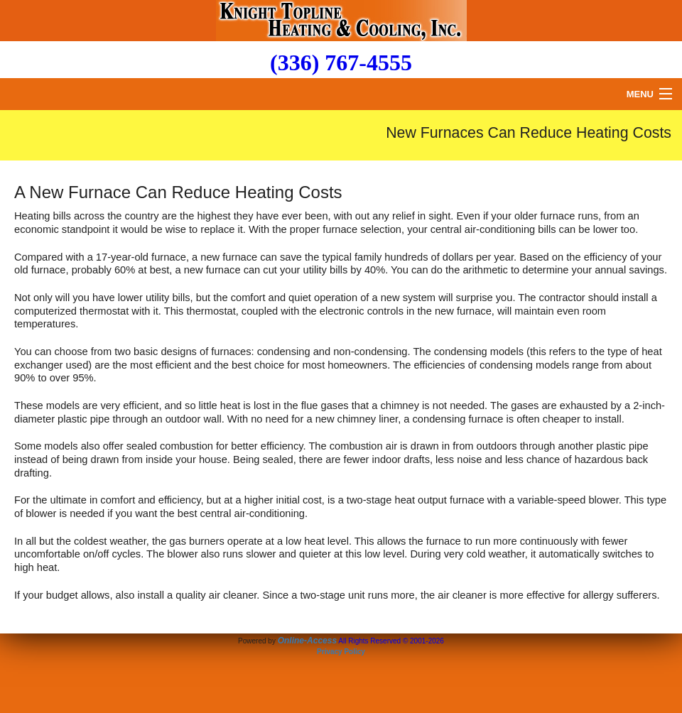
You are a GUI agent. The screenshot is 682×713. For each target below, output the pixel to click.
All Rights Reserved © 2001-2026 (391, 641)
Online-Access (307, 641)
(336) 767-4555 (341, 62)
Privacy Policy (341, 651)
